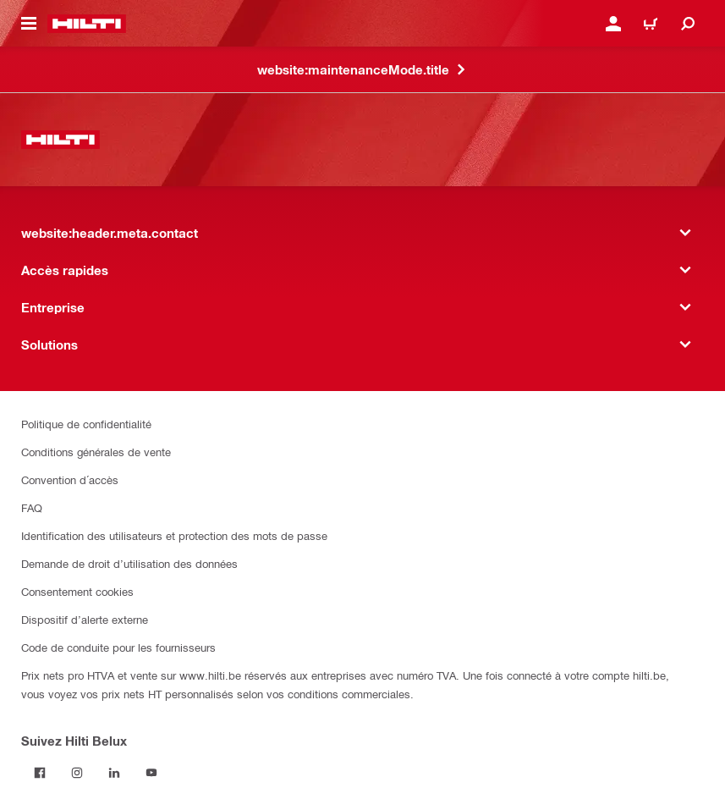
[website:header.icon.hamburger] (28, 23)
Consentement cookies (77, 591)
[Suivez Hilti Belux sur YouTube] (151, 772)
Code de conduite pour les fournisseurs (118, 647)
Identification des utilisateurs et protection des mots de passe (174, 535)
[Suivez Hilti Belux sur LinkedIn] (114, 772)
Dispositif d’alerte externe (84, 619)
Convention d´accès (69, 479)
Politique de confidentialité (86, 423)
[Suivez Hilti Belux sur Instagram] (77, 772)
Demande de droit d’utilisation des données (129, 563)
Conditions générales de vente (96, 451)
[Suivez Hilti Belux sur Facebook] (39, 772)
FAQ (31, 507)
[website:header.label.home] (86, 23)
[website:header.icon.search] (687, 23)
